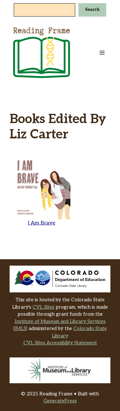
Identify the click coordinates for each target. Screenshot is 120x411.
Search (92, 9)
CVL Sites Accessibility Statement (60, 343)
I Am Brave (41, 223)
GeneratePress (60, 401)
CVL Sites (43, 307)
